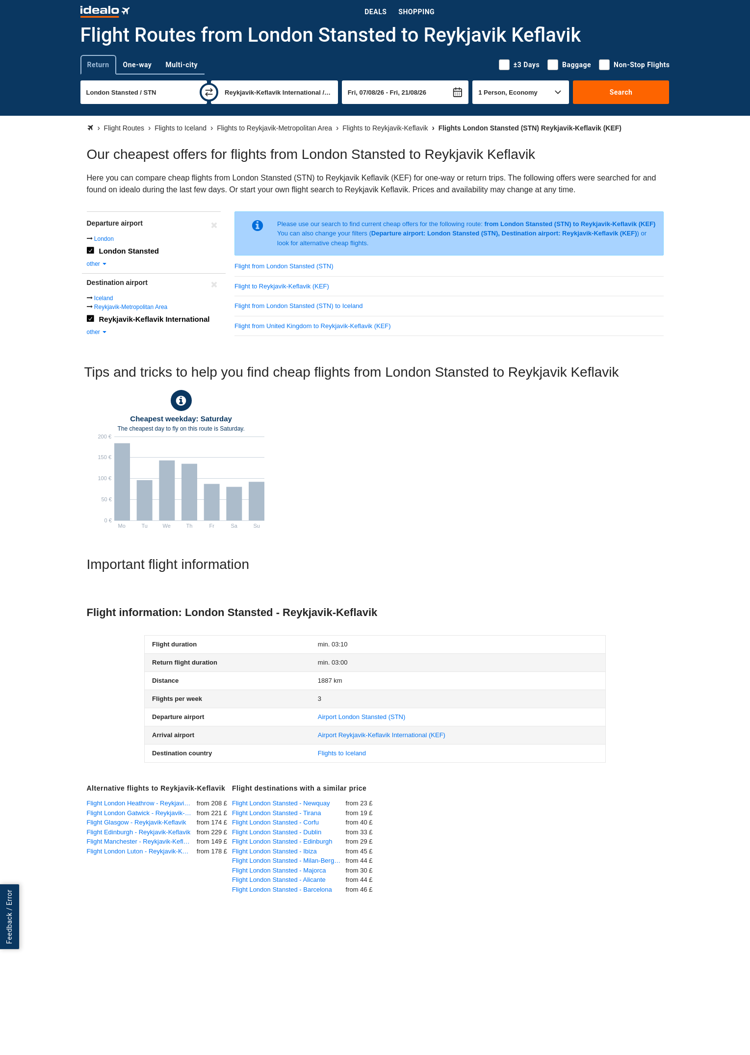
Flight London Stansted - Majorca (279, 870)
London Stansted (129, 251)
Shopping (416, 12)
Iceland (103, 298)
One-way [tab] (137, 65)
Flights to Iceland (342, 753)
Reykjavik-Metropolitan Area (130, 307)
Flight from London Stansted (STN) (284, 266)
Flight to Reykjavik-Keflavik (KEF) (281, 286)
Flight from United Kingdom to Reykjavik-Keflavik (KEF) (312, 326)
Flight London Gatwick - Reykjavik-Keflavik (142, 813)
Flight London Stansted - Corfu (275, 822)
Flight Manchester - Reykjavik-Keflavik (141, 841)
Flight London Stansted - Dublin (276, 832)
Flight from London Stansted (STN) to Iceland (298, 305)
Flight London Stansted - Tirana (276, 813)
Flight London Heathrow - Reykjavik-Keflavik (142, 803)
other (97, 263)
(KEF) (381, 735)
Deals (375, 12)
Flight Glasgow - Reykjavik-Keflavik (136, 822)
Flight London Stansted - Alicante (279, 879)
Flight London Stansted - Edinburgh (282, 841)
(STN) (362, 716)
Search (621, 92)
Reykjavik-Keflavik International (154, 319)
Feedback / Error (9, 916)
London (104, 238)
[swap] (209, 92)
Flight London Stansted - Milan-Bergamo (289, 860)
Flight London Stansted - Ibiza (274, 851)
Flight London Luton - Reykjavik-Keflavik (142, 851)
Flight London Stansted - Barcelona (282, 889)
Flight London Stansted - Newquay (281, 803)
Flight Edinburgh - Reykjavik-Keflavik (139, 832)
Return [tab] (98, 65)
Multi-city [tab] (181, 65)
